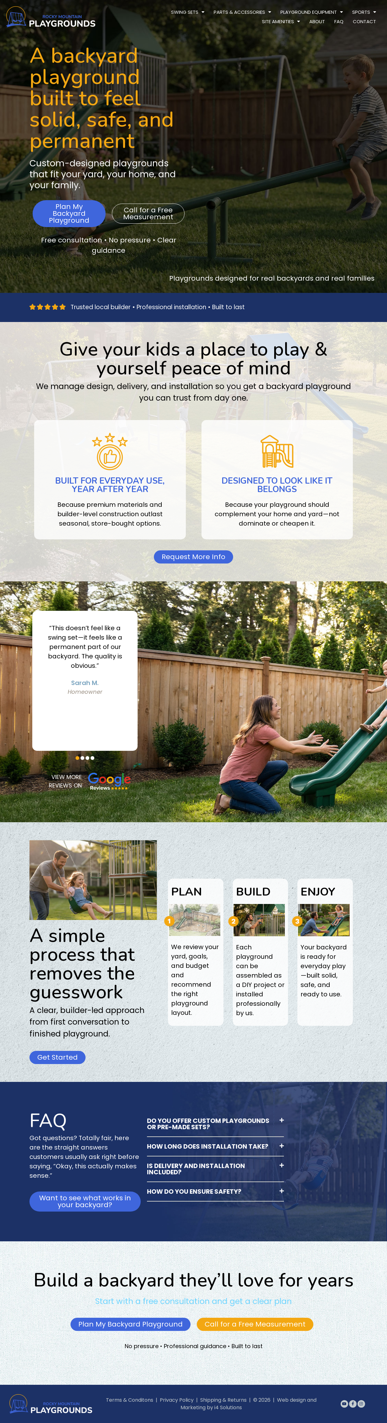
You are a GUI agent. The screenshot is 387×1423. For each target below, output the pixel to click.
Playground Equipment (311, 12)
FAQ (338, 21)
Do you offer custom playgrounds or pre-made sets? (208, 1123)
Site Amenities (281, 21)
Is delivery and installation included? (196, 1168)
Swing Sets (187, 12)
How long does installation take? (207, 1146)
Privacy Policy (177, 1400)
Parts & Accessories (242, 12)
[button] (77, 758)
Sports (364, 12)
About (317, 21)
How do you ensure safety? (194, 1191)
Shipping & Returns (223, 1400)
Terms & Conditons (129, 1400)
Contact (364, 21)
